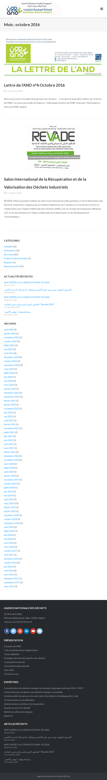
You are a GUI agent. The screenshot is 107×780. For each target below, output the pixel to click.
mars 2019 (9, 503)
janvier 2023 (10, 404)
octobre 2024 (10, 361)
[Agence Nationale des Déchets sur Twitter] (13, 631)
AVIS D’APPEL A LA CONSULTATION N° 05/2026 (27, 282)
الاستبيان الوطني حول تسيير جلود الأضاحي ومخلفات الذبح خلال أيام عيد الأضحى (38, 289)
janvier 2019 (10, 511)
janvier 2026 (10, 333)
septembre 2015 (12, 582)
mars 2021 (9, 448)
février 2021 (10, 452)
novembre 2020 (11, 460)
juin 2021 (8, 436)
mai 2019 (8, 495)
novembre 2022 (11, 408)
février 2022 (10, 424)
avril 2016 (8, 570)
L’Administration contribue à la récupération (24, 704)
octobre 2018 (10, 519)
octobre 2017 (10, 551)
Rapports (8, 262)
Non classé (9, 254)
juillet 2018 (9, 531)
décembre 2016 (11, 558)
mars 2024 (9, 385)
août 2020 (9, 464)
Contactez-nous (11, 674)
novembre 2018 (11, 515)
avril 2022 (8, 420)
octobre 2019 (10, 483)
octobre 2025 (10, 341)
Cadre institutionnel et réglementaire (21, 650)
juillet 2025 (9, 345)
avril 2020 (8, 472)
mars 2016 (9, 574)
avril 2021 (8, 444)
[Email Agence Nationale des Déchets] (40, 631)
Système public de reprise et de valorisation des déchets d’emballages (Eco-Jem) (41, 696)
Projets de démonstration (16, 258)
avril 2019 (8, 499)
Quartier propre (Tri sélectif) (17, 708)
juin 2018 (8, 535)
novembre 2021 (11, 428)
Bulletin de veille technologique (18, 712)
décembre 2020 (11, 456)
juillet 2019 (9, 487)
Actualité (8, 246)
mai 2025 (8, 349)
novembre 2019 (11, 479)
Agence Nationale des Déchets (50, 776)
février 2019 (10, 507)
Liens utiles (9, 670)
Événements (9, 250)
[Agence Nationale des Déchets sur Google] (20, 631)
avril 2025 (8, 353)
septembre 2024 (12, 365)
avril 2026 (8, 329)
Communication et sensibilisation (19, 700)
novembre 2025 (11, 337)
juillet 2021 (9, 432)
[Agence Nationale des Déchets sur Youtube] (33, 631)
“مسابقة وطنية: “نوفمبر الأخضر (17, 312)
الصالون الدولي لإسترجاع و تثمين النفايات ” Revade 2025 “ (29, 304)
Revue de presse (11, 266)
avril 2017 (8, 555)
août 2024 (9, 369)
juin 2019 (8, 491)
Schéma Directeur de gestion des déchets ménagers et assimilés (33, 692)
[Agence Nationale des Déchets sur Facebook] (7, 631)
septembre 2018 (12, 523)
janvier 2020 (10, 475)
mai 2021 (8, 440)
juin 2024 (8, 377)
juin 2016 (8, 566)
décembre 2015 (11, 578)
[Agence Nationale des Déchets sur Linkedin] (27, 631)
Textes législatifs (11, 654)
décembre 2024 (11, 357)
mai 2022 (8, 416)
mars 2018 (9, 547)
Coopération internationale (16, 666)
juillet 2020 (9, 468)
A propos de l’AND (12, 646)
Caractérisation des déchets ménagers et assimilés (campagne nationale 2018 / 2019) (43, 688)
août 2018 (9, 527)
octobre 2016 (10, 562)
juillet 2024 (9, 373)
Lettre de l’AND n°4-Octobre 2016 (34, 85)
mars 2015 (9, 586)
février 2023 (10, 400)
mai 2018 (8, 539)
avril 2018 (8, 543)
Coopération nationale (14, 662)
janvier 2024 (10, 389)
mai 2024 (8, 381)
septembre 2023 (12, 396)
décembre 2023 (11, 393)
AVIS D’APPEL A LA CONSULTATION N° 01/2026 (27, 297)
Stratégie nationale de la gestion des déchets (24, 658)
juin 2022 (8, 412)
